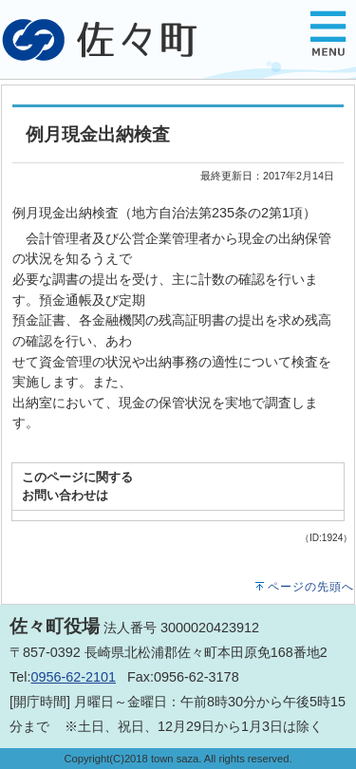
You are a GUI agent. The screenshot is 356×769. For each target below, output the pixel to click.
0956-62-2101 (73, 677)
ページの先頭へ (311, 586)
